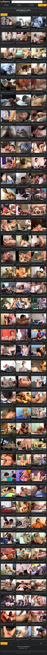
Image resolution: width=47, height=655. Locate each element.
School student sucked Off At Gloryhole (7, 326)
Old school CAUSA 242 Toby (6, 342)
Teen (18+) (27, 77)
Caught (27, 155)
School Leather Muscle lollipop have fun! (23, 248)
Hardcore (7, 578)
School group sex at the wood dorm (38, 623)
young (11, 8)
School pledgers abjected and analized (7, 217)
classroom (20, 8)
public (40, 8)
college (24, 8)
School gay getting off (5, 577)
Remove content (21, 648)
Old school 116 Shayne (35, 530)
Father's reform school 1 (5, 436)
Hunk (14, 312)
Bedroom (38, 343)
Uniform (27, 140)
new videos (19, 5)
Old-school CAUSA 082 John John (6, 248)
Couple (18, 30)
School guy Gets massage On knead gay (8, 483)
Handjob (7, 343)
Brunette (41, 155)
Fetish (36, 124)
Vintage (7, 421)
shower (36, 8)
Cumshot (26, 93)
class (28, 8)
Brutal (44, 109)
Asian (40, 109)
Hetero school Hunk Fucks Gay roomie (38, 373)
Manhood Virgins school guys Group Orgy (8, 514)
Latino (22, 30)
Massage (7, 249)
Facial (41, 234)
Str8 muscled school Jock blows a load (38, 514)
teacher (15, 8)
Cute (11, 93)
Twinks (25, 30)
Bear (2, 437)
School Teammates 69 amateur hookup (22, 358)
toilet (32, 8)
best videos (7, 5)
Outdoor (41, 578)
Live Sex (42, 5)
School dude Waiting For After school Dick (23, 76)
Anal (33, 30)
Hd (41, 140)
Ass (33, 124)
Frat (13, 93)
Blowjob (41, 30)
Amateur (3, 93)
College (7, 93)
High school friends (19, 592)
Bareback (36, 30)
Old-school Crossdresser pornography (7, 420)
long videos (31, 5)
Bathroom (23, 155)
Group (10, 265)
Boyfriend (22, 77)
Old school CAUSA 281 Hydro (21, 389)
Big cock (18, 77)
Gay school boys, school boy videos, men (38, 76)
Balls (7, 109)
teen (7, 8)
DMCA (26, 648)
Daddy (21, 296)
